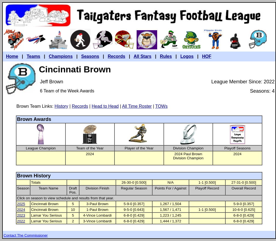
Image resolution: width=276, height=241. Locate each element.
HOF (206, 56)
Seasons (90, 56)
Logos (187, 56)
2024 (21, 210)
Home (12, 56)
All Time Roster (137, 106)
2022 (21, 221)
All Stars (142, 56)
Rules (166, 56)
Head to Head (105, 106)
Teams (34, 56)
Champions (61, 56)
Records (116, 56)
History (61, 106)
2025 (21, 204)
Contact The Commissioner (26, 235)
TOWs (161, 106)
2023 (21, 215)
